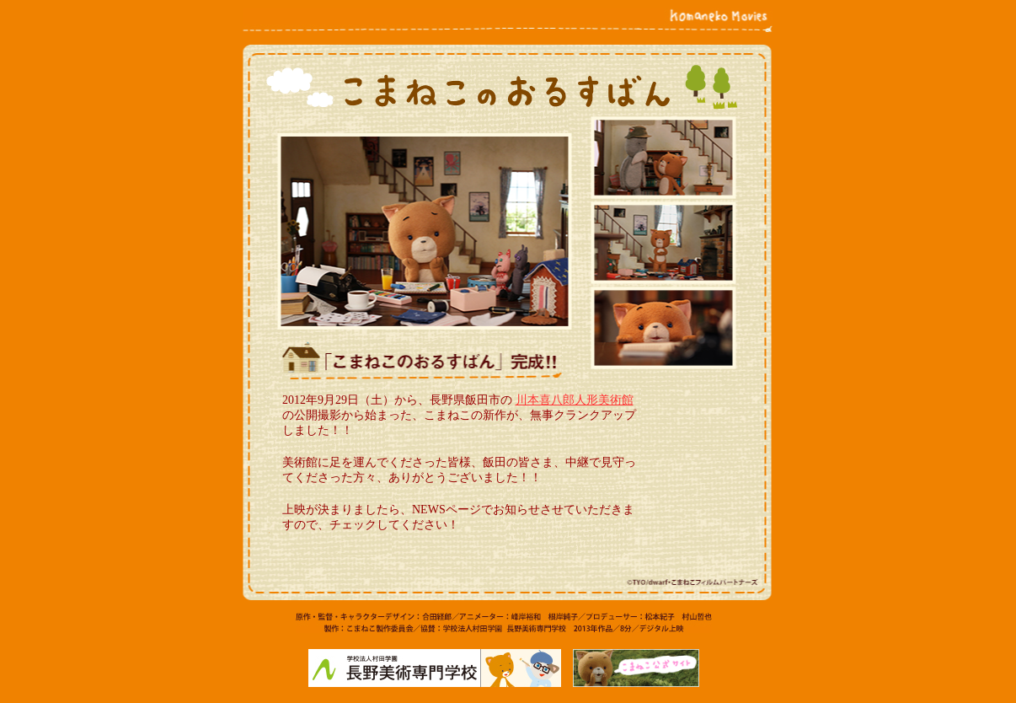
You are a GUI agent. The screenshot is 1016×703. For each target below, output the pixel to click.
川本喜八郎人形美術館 (575, 400)
